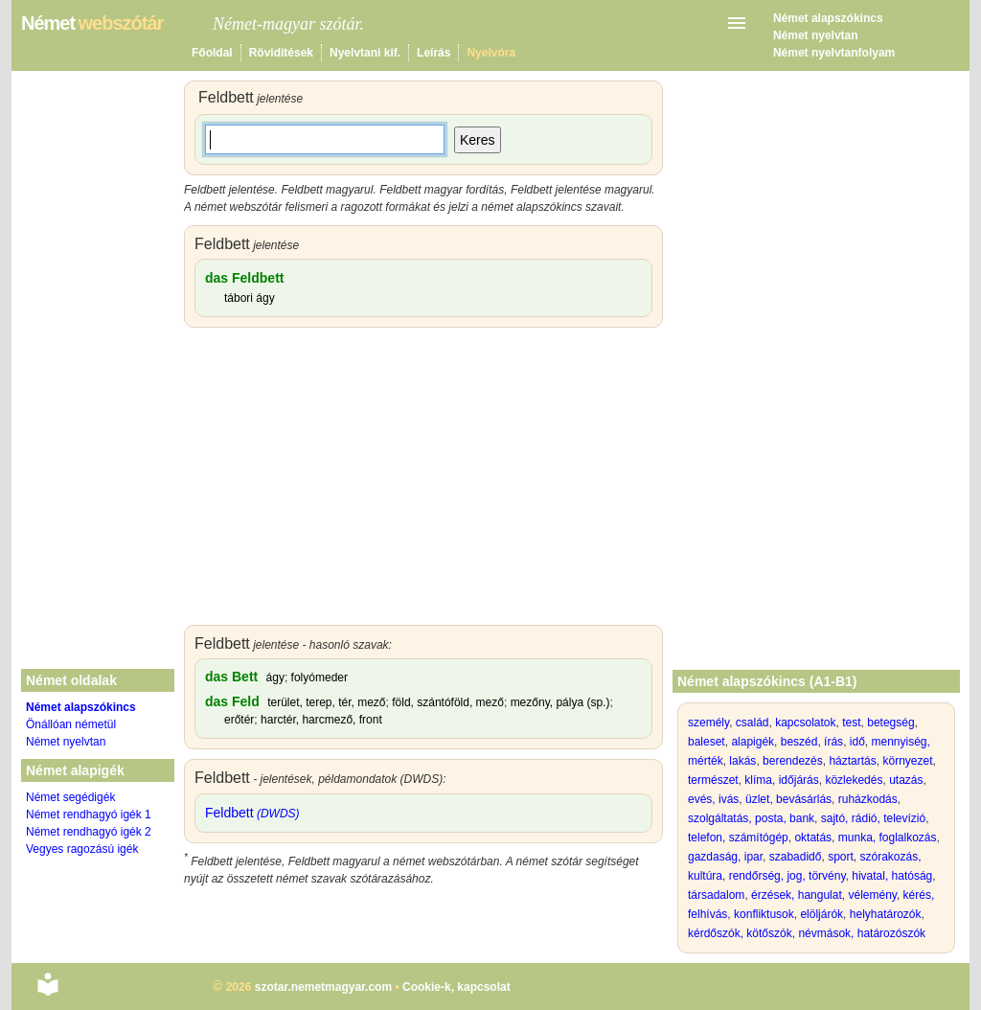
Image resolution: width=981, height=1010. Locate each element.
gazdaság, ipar (725, 856)
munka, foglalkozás (887, 837)
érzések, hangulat (796, 895)
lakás (742, 761)
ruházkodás (868, 799)
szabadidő (795, 856)
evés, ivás (713, 799)
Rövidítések (281, 52)
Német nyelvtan (815, 35)
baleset (706, 741)
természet (713, 780)
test (851, 722)
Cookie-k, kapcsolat (456, 987)
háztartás (852, 761)
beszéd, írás (812, 741)
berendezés (793, 761)
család (752, 722)
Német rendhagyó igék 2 (88, 831)
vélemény (872, 895)
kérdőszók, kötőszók (740, 933)
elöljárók (821, 914)
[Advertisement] (423, 481)
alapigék (752, 741)
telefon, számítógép (738, 837)
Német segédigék (70, 797)
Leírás (433, 52)
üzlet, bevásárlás (788, 799)
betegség (890, 722)
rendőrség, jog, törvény (787, 876)
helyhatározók (886, 914)
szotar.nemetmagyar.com (323, 987)
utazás (906, 780)
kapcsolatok (805, 722)
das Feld (232, 701)
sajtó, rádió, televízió (873, 818)
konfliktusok (764, 914)
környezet (907, 761)
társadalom (716, 895)
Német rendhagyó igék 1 (88, 814)
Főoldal (212, 52)
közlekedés (853, 780)
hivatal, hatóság (892, 876)
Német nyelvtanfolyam (834, 52)
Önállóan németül (71, 724)
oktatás (813, 837)
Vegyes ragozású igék (82, 849)
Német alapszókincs (828, 18)
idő (857, 741)
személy (708, 722)
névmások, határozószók (861, 933)
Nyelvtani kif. (365, 52)
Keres (477, 140)
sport (841, 856)
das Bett (231, 676)
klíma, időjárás (781, 780)
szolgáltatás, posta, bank (751, 818)
